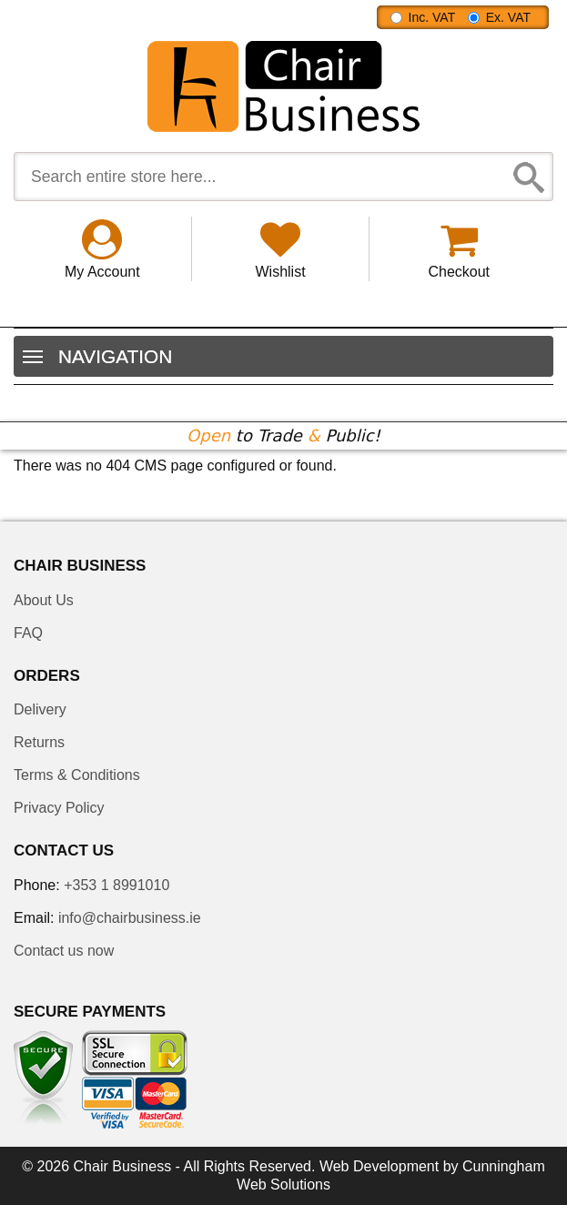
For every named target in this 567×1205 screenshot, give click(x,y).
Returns (39, 742)
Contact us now (64, 950)
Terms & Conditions (77, 775)
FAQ (28, 633)
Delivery (40, 709)
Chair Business (123, 1166)
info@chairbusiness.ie (129, 918)
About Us (44, 600)
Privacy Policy (59, 807)
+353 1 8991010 (116, 885)
